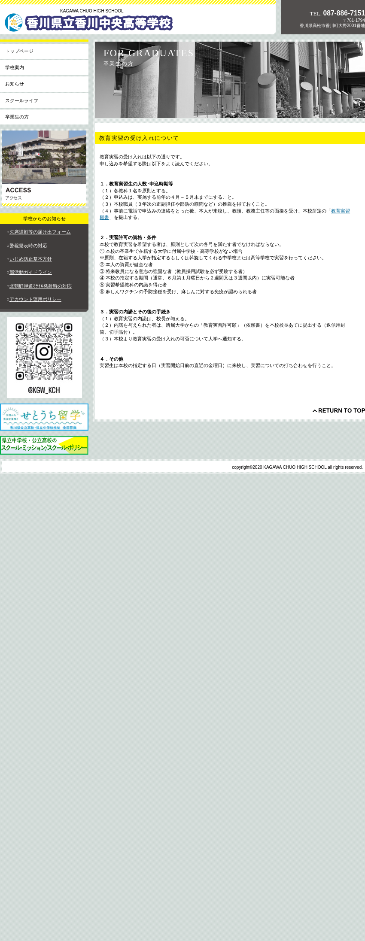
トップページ (19, 51)
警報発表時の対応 (28, 245)
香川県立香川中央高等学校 (96, 26)
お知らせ (14, 83)
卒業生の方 (17, 116)
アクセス (44, 168)
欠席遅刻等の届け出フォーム (40, 231)
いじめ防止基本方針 (30, 258)
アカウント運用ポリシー (35, 299)
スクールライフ (21, 100)
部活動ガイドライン (30, 272)
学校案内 (14, 67)
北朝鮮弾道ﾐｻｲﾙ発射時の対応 (40, 285)
